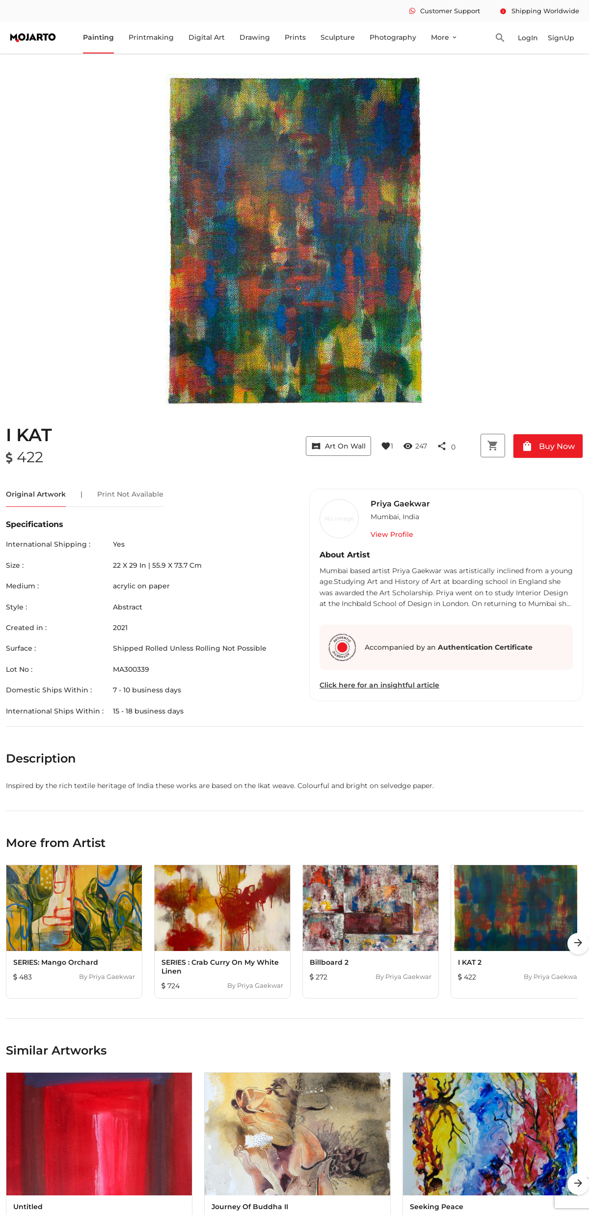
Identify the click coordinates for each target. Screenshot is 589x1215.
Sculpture (338, 37)
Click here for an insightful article (379, 685)
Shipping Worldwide (539, 11)
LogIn (528, 37)
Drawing (255, 37)
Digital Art (206, 37)
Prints (295, 37)
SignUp (561, 37)
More (444, 37)
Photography (393, 37)
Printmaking (151, 37)
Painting (98, 37)
